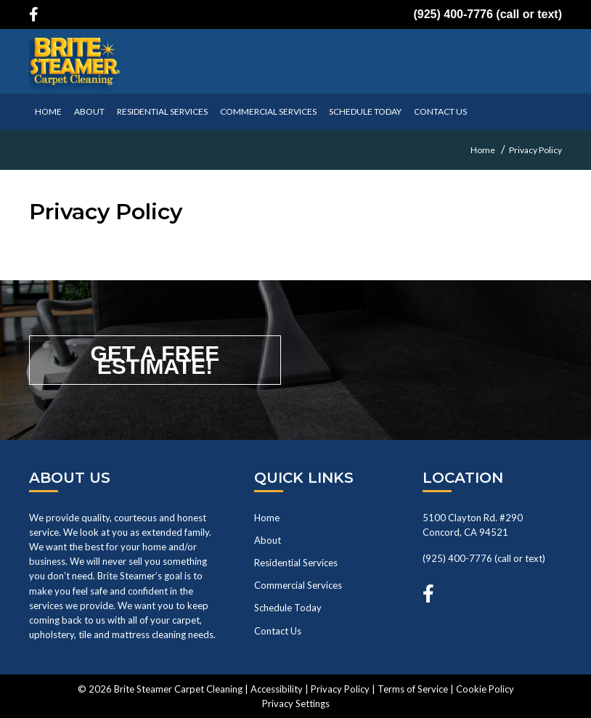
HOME (48, 111)
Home (267, 517)
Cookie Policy (485, 689)
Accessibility (276, 689)
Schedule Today (288, 607)
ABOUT (89, 111)
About (267, 540)
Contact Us (277, 631)
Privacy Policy (340, 689)
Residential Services (162, 111)
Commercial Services (268, 111)
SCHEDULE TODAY (365, 111)
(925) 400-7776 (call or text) (487, 14)
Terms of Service (413, 689)
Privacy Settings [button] (296, 703)
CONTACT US (440, 111)
